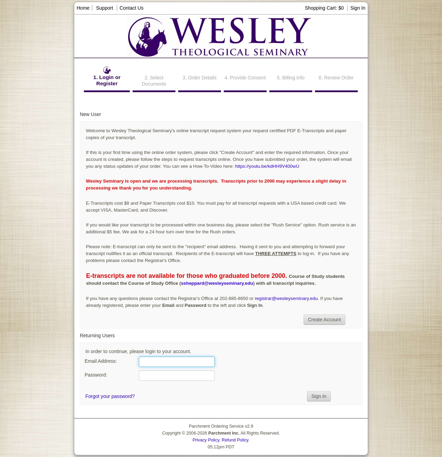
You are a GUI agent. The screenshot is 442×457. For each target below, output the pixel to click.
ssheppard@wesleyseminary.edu (217, 283)
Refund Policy (235, 440)
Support (104, 8)
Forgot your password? (110, 396)
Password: (96, 375)
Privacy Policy (206, 440)
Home (83, 8)
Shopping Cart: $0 (325, 8)
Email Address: (101, 361)
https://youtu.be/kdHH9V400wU (266, 166)
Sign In (357, 8)
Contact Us (131, 8)
